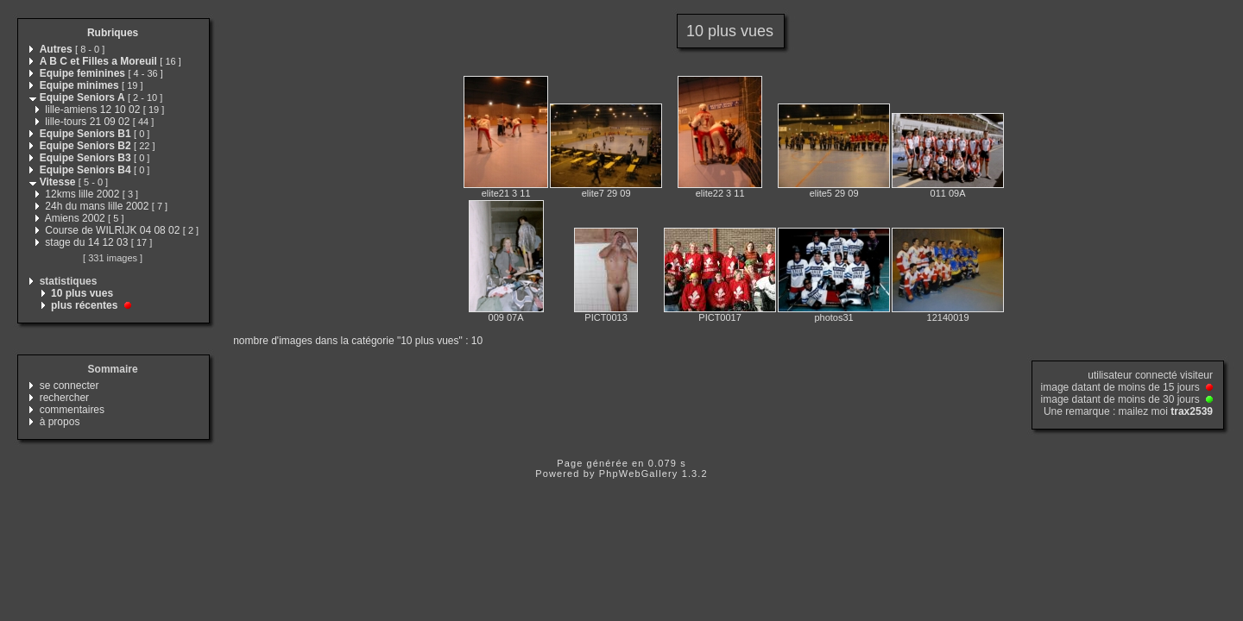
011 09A (948, 193)
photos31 (833, 317)
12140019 (948, 317)
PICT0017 (719, 317)
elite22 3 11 (720, 193)
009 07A (506, 317)
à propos (60, 422)
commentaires (72, 410)
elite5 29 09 (834, 193)
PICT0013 (606, 317)
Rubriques (112, 33)
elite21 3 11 (506, 193)
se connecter (69, 386)
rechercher (64, 398)
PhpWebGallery (638, 473)
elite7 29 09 (606, 193)
